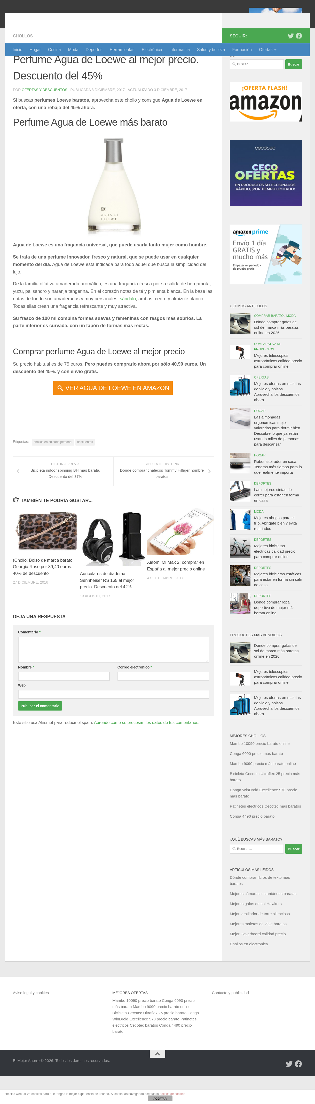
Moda (73, 49)
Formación (242, 49)
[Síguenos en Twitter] (291, 64)
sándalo (128, 326)
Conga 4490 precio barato (252, 844)
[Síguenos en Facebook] (299, 64)
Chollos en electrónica (249, 972)
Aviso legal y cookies (31, 1020)
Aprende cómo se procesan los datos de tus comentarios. (146, 750)
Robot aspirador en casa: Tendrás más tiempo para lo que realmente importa (278, 494)
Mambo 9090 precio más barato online (263, 791)
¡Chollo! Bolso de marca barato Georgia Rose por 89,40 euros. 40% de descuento (43, 595)
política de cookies (172, 1094)
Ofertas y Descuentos (45, 118)
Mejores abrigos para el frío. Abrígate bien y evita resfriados (275, 551)
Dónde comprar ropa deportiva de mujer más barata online (274, 635)
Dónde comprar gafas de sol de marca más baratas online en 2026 (276, 355)
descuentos (85, 470)
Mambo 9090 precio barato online (161, 1034)
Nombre (26, 695)
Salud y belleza (211, 49)
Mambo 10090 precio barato (136, 1028)
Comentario (29, 660)
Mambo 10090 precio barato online (260, 771)
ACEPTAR (160, 1098)
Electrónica (152, 49)
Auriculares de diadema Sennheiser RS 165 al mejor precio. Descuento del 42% (107, 608)
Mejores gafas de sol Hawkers (256, 931)
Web (22, 713)
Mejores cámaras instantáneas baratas (263, 921)
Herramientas (122, 49)
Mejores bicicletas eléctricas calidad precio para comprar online (274, 579)
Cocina (54, 49)
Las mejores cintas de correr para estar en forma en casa (276, 522)
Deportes (94, 49)
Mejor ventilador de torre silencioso (260, 941)
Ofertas (265, 49)
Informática (179, 49)
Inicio (17, 49)
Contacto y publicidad (230, 1020)
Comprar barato (269, 343)
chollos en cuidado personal (53, 470)
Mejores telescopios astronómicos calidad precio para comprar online (278, 388)
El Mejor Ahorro (52, 18)
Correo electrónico (134, 695)
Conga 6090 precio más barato (256, 781)
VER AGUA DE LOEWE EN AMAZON (117, 415)
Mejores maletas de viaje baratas (258, 951)
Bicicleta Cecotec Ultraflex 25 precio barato (149, 1040)
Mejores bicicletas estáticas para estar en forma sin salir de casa (278, 607)
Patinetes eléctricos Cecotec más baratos (265, 834)
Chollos (23, 64)
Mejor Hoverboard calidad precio (258, 962)
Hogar (35, 49)
